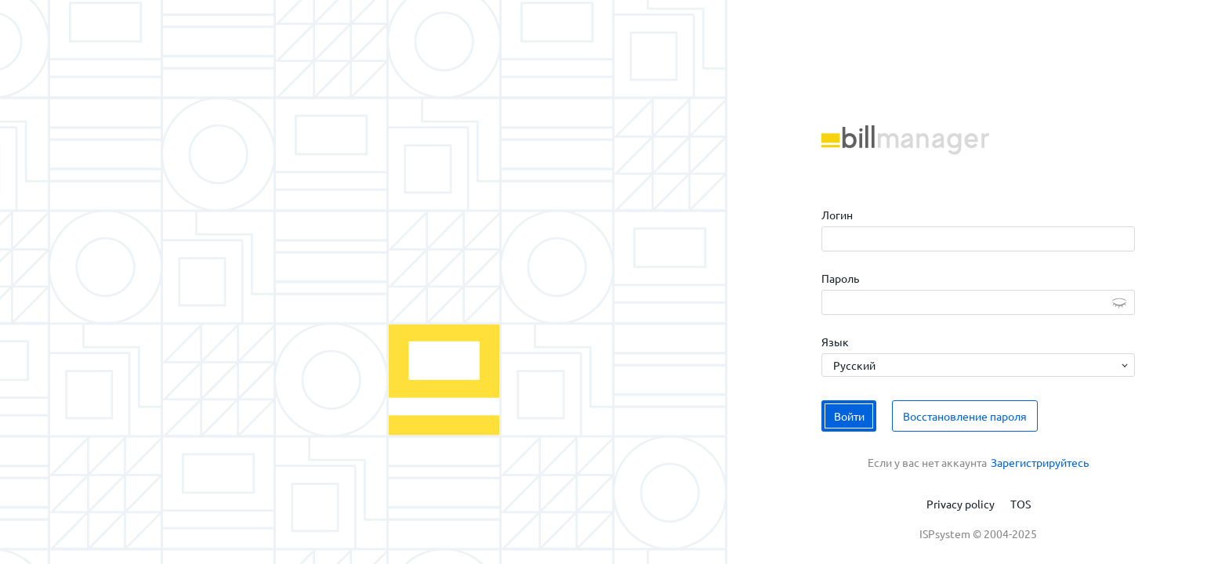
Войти (849, 416)
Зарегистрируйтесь (1040, 462)
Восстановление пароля (965, 416)
